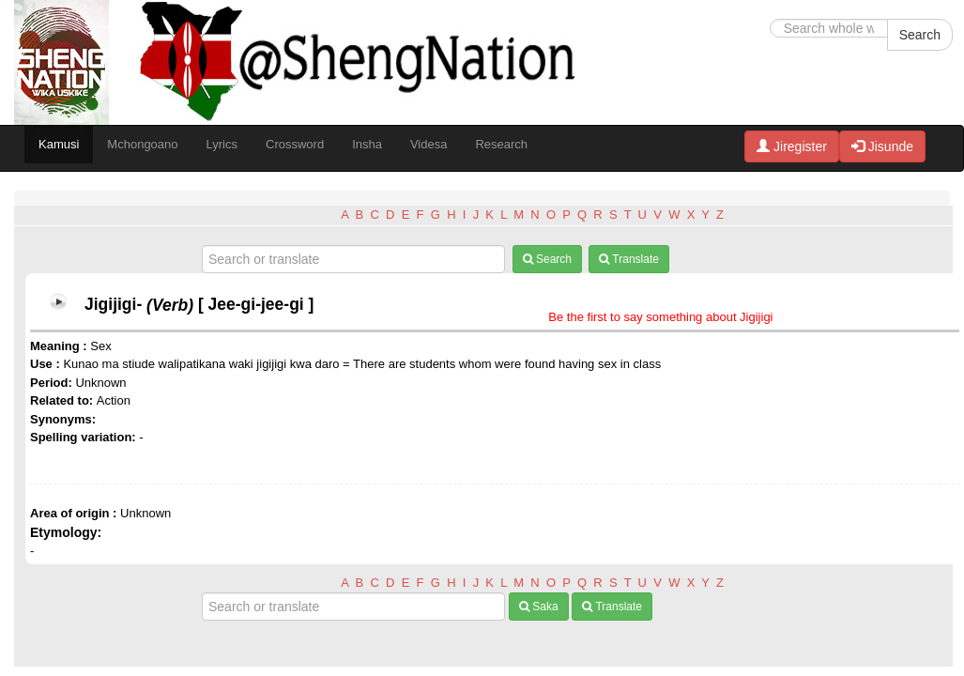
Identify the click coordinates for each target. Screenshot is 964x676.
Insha (367, 144)
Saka (539, 606)
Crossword (295, 144)
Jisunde (882, 146)
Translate (629, 259)
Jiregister (792, 146)
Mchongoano (142, 144)
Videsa (429, 144)
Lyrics (222, 144)
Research (501, 144)
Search (920, 34)
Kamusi (58, 144)
